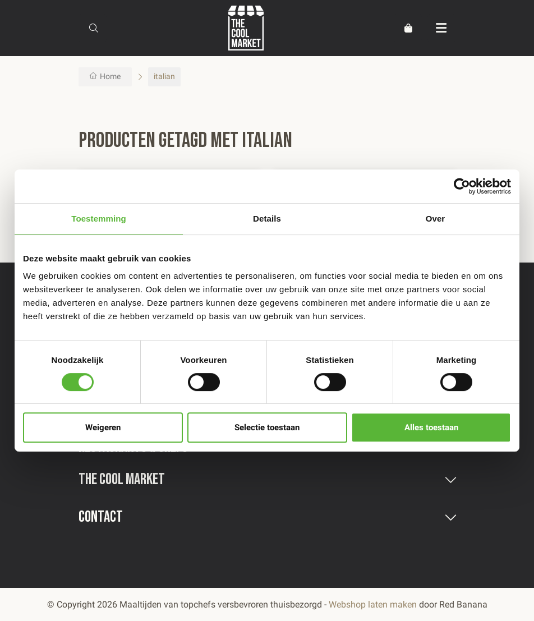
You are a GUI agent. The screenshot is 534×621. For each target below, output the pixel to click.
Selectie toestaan (267, 427)
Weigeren (103, 427)
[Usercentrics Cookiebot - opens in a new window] (462, 186)
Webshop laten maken (373, 604)
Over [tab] (435, 218)
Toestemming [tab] (98, 218)
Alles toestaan (431, 427)
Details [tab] (267, 218)
